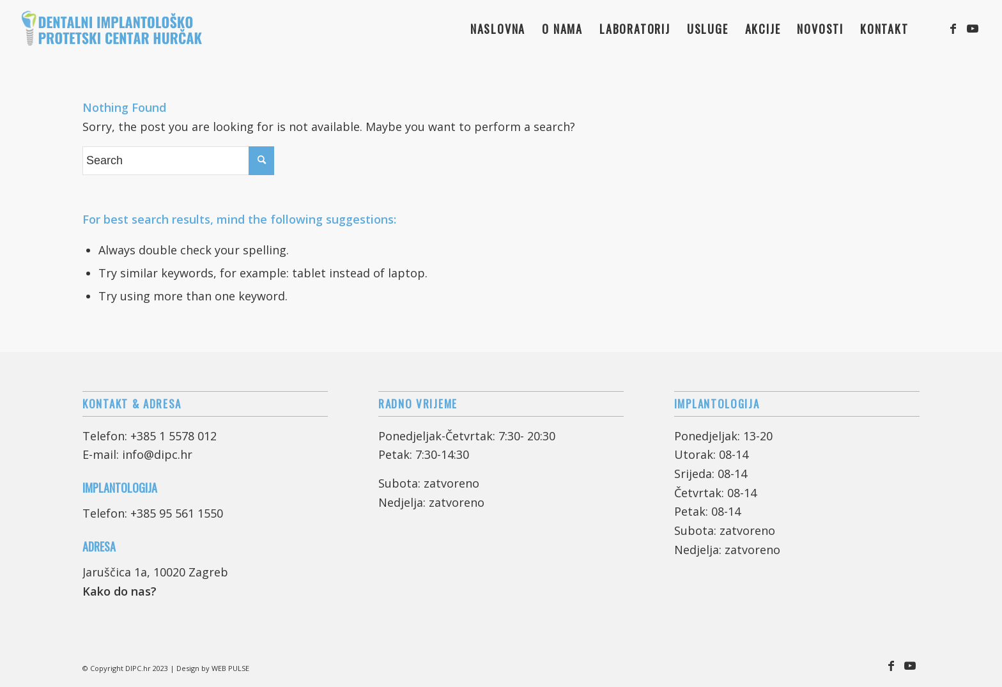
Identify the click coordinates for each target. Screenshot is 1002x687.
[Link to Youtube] (972, 28)
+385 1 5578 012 (173, 436)
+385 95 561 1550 (176, 513)
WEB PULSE (230, 668)
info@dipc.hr (157, 454)
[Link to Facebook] (953, 28)
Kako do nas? (119, 591)
